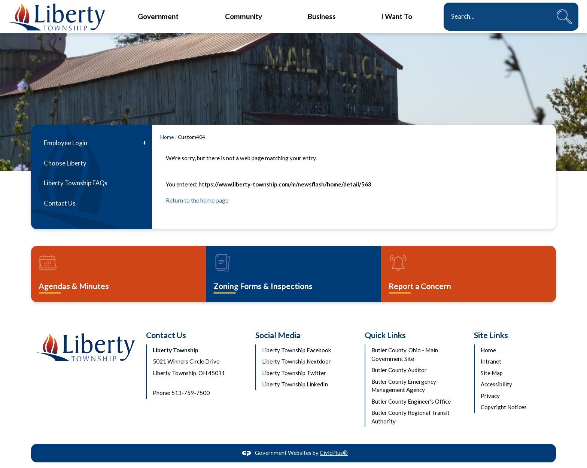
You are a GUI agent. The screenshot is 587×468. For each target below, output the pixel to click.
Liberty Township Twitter (294, 373)
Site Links (491, 335)
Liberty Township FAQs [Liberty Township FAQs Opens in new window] (75, 183)
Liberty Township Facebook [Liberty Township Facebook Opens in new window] (296, 350)
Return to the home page (197, 200)
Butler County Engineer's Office (411, 401)
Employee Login (65, 143)
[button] (564, 16)
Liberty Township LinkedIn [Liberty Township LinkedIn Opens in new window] (295, 384)
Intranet (491, 361)
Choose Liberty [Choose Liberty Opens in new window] (65, 163)
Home (167, 137)
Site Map (492, 373)
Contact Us (60, 203)
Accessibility (496, 384)
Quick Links (385, 335)
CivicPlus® (334, 452)
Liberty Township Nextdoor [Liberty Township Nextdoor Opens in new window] (296, 361)
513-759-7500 (190, 392)
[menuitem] (158, 16)
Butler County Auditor (399, 370)
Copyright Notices (504, 407)
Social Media (277, 335)
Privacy (490, 395)
